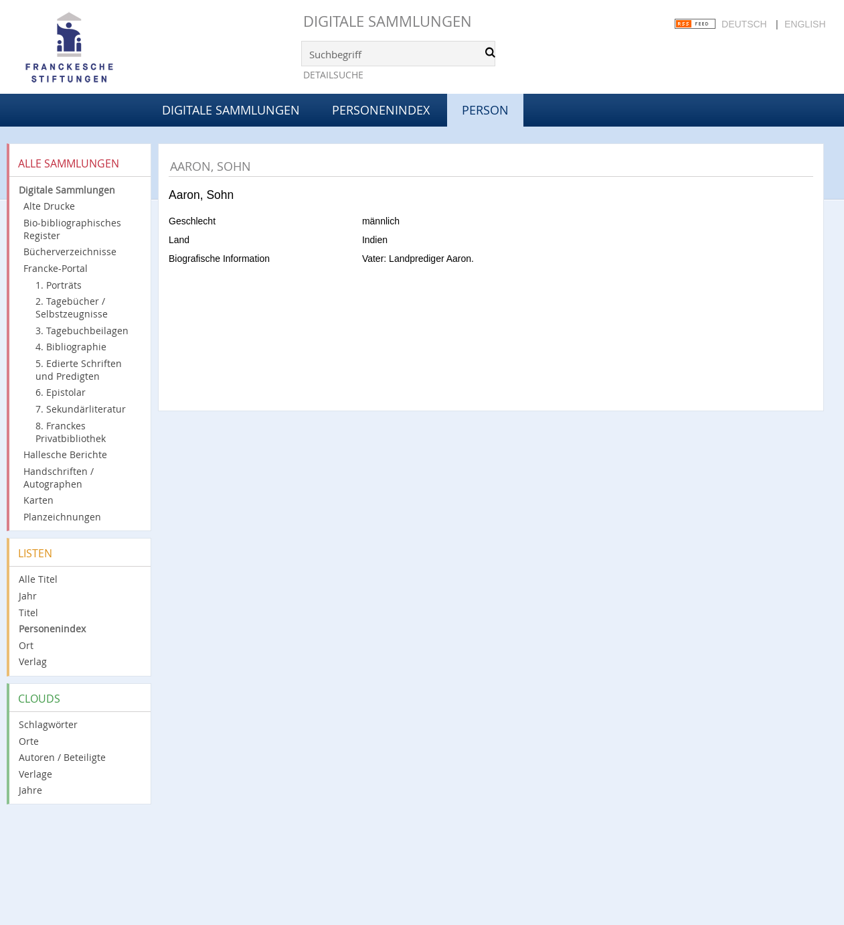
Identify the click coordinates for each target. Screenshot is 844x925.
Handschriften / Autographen (58, 477)
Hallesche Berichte (65, 454)
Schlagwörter (48, 724)
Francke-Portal (55, 268)
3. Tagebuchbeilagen (82, 330)
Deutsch (744, 24)
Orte (29, 741)
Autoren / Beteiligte (62, 757)
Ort (26, 645)
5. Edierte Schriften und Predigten (78, 369)
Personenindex (381, 110)
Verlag (33, 661)
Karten (38, 500)
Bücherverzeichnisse (69, 251)
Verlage (35, 774)
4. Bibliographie (70, 346)
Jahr (28, 595)
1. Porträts (58, 285)
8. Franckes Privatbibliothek (70, 432)
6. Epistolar (60, 392)
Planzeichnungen (62, 516)
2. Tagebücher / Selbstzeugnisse (71, 307)
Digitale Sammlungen (387, 21)
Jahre (30, 790)
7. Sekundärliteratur (80, 409)
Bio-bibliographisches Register (72, 229)
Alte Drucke (49, 206)
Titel (28, 612)
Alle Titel (38, 579)
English (804, 24)
